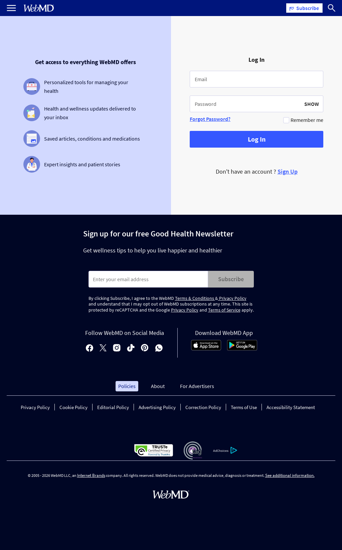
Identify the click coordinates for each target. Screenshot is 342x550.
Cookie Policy (73, 407)
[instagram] (117, 348)
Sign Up (288, 171)
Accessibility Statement (291, 407)
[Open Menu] (11, 8)
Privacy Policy (232, 298)
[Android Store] (242, 348)
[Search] (332, 8)
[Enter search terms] (148, 279)
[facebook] (89, 348)
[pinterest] (145, 348)
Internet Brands (91, 475)
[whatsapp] (159, 348)
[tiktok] (131, 348)
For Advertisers (197, 386)
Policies (127, 386)
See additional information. (290, 475)
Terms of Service (224, 310)
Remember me (307, 120)
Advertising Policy (157, 407)
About (158, 386)
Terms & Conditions (195, 298)
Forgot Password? (210, 119)
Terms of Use (244, 407)
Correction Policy (203, 407)
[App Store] (206, 348)
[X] (103, 348)
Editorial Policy (113, 407)
